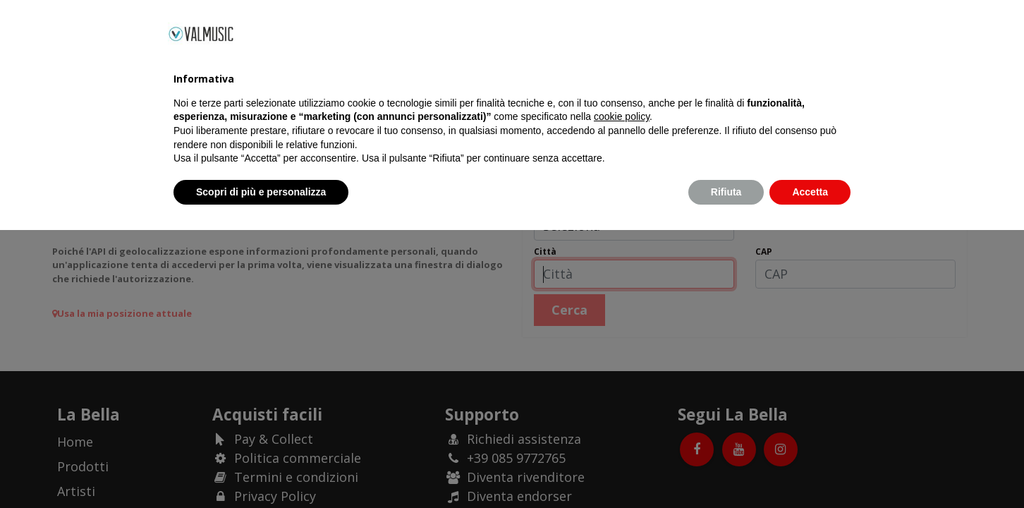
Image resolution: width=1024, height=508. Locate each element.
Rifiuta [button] (726, 469)
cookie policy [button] (622, 394)
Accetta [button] (810, 469)
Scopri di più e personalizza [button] (261, 469)
